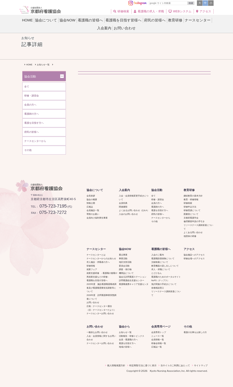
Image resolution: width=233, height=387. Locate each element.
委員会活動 (124, 266)
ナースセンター (96, 249)
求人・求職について (160, 269)
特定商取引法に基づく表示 (142, 365)
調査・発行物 (125, 269)
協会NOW (125, 249)
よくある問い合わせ (193, 232)
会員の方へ (156, 203)
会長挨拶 (91, 196)
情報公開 (91, 203)
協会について (95, 190)
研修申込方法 (190, 207)
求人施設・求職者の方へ (98, 262)
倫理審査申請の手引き (194, 221)
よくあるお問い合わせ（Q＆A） (134, 210)
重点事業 (123, 255)
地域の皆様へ (125, 347)
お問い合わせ (93, 302)
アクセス (189, 249)
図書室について (191, 214)
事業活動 (123, 258)
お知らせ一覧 (125, 332)
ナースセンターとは (96, 255)
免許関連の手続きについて (164, 284)
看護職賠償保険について (162, 258)
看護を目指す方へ (159, 210)
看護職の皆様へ (161, 249)
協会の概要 (92, 199)
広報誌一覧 (156, 347)
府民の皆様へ (157, 214)
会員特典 (123, 203)
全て (153, 196)
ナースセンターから (160, 218)
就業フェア (93, 269)
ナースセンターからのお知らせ (101, 258)
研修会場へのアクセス (194, 258)
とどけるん (156, 273)
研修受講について (192, 210)
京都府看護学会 (191, 218)
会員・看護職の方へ (128, 340)
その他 (154, 221)
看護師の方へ (157, 207)
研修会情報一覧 (158, 343)
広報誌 (90, 207)
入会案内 (124, 190)
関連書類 (123, 207)
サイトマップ (201, 365)
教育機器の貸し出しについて (165, 266)
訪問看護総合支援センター (131, 280)
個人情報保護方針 (116, 365)
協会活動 (156, 190)
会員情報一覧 (157, 340)
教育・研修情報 (191, 199)
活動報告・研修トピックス (131, 336)
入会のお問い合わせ (128, 214)
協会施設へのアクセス (194, 255)
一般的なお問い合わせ (97, 332)
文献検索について (159, 262)
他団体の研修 (190, 236)
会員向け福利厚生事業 (97, 218)
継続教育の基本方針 (193, 196)
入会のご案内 (157, 255)
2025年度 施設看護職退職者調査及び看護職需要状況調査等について (101, 288)
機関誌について (126, 273)
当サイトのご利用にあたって (175, 365)
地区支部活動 (125, 262)
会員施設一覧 (93, 210)
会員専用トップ (158, 332)
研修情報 (91, 266)
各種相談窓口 (157, 288)
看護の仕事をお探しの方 (195, 332)
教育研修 (189, 190)
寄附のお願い (93, 214)
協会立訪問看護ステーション (132, 277)
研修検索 (188, 203)
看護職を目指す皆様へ (97, 280)
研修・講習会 (157, 199)
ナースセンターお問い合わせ (100, 313)
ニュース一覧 (157, 336)
